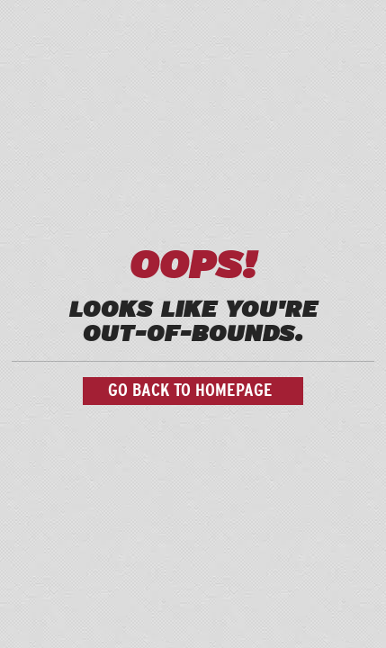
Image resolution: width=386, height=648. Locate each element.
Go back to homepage (190, 391)
